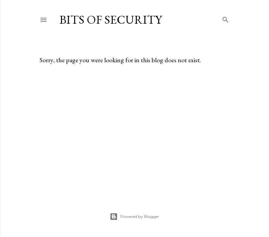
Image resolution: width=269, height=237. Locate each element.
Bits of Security (110, 19)
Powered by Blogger (134, 217)
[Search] (225, 18)
